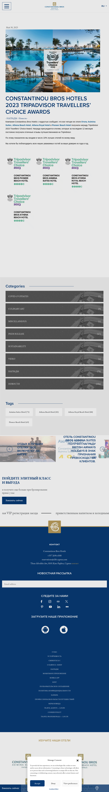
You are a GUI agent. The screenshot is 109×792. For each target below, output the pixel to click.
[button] (77, 760)
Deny (53, 783)
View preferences (70, 783)
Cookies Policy (53, 789)
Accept (37, 783)
